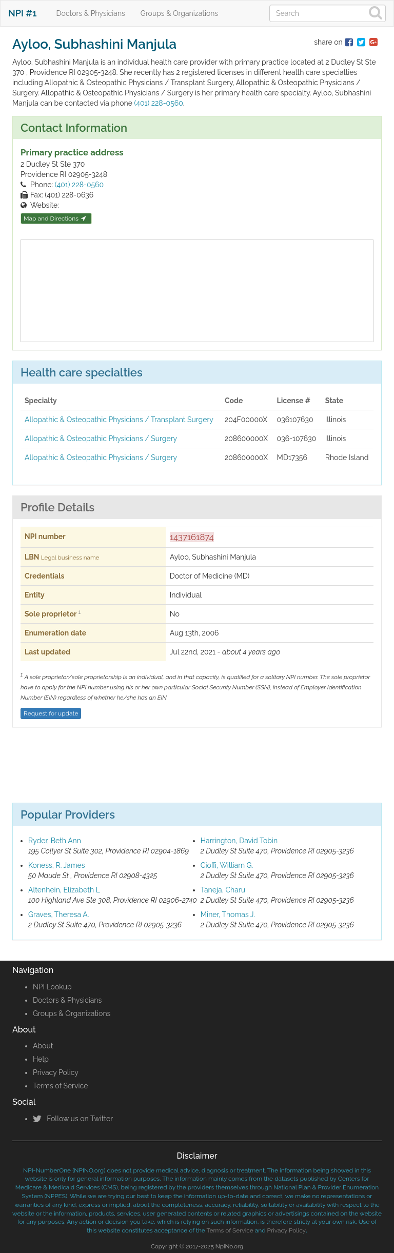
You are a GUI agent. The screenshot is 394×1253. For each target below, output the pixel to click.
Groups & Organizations (179, 13)
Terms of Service (60, 1086)
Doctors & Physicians (90, 13)
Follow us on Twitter (73, 1119)
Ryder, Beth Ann (54, 841)
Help (41, 1059)
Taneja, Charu (223, 890)
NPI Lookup (52, 987)
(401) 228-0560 (158, 103)
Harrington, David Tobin (239, 841)
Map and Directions (55, 218)
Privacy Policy (55, 1072)
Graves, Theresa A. (58, 914)
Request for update (51, 713)
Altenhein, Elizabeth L (64, 890)
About (43, 1046)
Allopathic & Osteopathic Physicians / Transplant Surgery (119, 419)
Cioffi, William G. (227, 865)
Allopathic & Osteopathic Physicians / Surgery (101, 438)
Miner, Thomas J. (228, 914)
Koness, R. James (56, 865)
